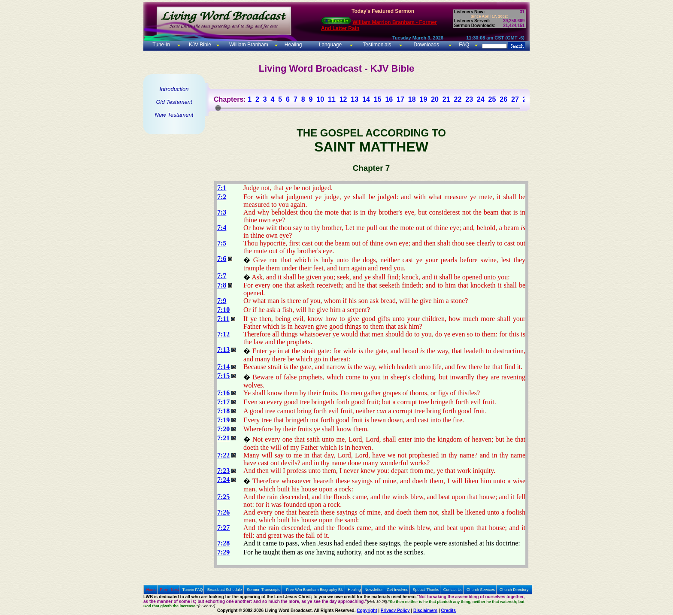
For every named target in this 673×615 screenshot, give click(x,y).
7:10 (223, 309)
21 (446, 99)
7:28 (223, 543)
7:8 (221, 285)
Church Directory (514, 590)
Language (329, 45)
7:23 (223, 470)
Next (175, 590)
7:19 (223, 420)
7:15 (223, 375)
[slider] (218, 107)
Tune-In (161, 45)
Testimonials (377, 45)
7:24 (223, 479)
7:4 (221, 227)
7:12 (223, 334)
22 (458, 99)
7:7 (221, 275)
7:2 (221, 196)
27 (515, 99)
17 (400, 99)
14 (366, 99)
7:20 (223, 429)
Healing (292, 45)
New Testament (174, 115)
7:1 (221, 187)
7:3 (221, 212)
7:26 (223, 512)
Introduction (174, 89)
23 (469, 99)
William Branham (248, 45)
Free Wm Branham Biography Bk (314, 590)
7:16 (223, 393)
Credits (448, 610)
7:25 (223, 496)
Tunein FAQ (192, 590)
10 (320, 99)
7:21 (223, 438)
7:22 (223, 455)
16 (389, 99)
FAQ (464, 45)
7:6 (221, 258)
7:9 (221, 300)
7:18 (223, 411)
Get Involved (398, 590)
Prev (164, 590)
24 (481, 99)
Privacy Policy (395, 610)
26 (503, 99)
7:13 (223, 349)
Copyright (367, 610)
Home (151, 590)
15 (378, 99)
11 (332, 99)
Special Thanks (426, 590)
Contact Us (453, 590)
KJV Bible (199, 45)
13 (354, 99)
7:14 (223, 366)
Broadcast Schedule (224, 590)
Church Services (481, 590)
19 (423, 99)
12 (343, 99)
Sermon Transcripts (263, 590)
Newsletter (373, 590)
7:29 (223, 552)
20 (435, 99)
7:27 (223, 527)
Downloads (426, 45)
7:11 (223, 318)
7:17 (223, 402)
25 (492, 99)
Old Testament (174, 102)
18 (412, 99)
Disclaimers (425, 610)
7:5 (221, 243)
